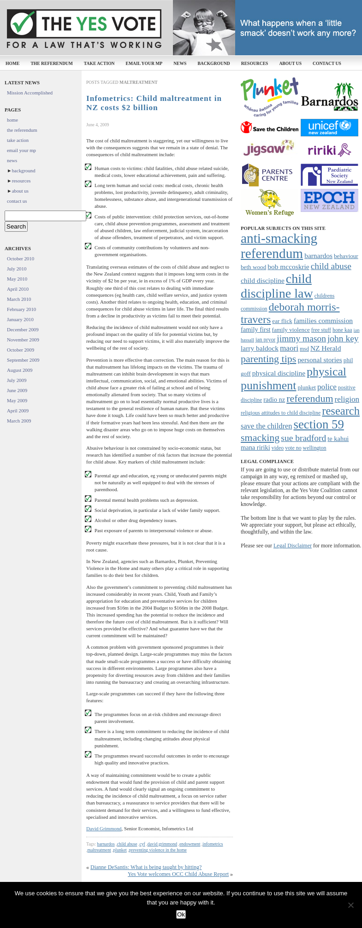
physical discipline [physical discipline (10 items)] (278, 373)
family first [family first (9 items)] (256, 329)
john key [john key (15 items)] (343, 338)
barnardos (105, 843)
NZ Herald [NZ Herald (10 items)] (325, 348)
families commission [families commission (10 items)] (323, 320)
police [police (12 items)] (327, 386)
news (179, 63)
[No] (350, 905)
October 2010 (20, 258)
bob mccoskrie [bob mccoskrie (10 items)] (288, 266)
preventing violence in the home (158, 849)
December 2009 (23, 329)
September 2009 (23, 360)
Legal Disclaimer (292, 545)
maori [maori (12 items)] (289, 348)
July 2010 (16, 268)
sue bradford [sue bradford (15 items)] (303, 438)
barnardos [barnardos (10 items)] (318, 255)
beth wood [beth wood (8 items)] (253, 267)
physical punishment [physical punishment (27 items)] (293, 378)
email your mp (144, 63)
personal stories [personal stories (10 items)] (319, 360)
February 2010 (21, 309)
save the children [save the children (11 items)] (266, 426)
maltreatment (99, 849)
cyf (142, 843)
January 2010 (20, 319)
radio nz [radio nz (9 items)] (274, 399)
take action (99, 63)
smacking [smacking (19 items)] (260, 437)
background (213, 63)
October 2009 (20, 349)
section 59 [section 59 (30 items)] (318, 424)
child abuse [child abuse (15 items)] (331, 266)
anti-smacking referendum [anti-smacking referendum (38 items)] (279, 246)
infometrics (212, 843)
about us (290, 63)
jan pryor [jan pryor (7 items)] (265, 339)
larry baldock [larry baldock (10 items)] (260, 348)
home (12, 63)
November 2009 (23, 339)
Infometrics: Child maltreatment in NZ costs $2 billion (154, 103)
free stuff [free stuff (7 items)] (321, 330)
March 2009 (19, 420)
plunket (120, 849)
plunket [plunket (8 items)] (306, 387)
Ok (181, 914)
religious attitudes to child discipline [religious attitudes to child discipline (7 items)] (280, 413)
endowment (189, 843)
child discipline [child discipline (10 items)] (263, 280)
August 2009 (20, 370)
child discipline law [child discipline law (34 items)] (277, 285)
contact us (327, 63)
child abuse (127, 843)
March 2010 (19, 299)
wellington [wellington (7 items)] (314, 448)
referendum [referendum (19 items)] (309, 398)
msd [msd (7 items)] (304, 349)
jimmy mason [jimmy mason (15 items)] (301, 338)
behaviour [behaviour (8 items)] (346, 256)
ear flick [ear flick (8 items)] (282, 320)
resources (254, 63)
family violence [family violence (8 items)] (291, 329)
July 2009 (16, 380)
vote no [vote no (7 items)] (293, 448)
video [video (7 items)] (278, 448)
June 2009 (17, 390)
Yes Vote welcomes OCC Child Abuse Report (178, 874)
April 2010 (18, 289)
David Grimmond (103, 828)
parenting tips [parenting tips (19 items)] (268, 358)
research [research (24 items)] (341, 411)
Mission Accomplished (30, 92)
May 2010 (17, 279)
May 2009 (17, 400)
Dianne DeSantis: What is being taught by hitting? (146, 867)
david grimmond (163, 843)
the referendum (51, 63)
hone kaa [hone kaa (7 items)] (342, 330)
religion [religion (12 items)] (347, 399)
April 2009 (18, 410)
